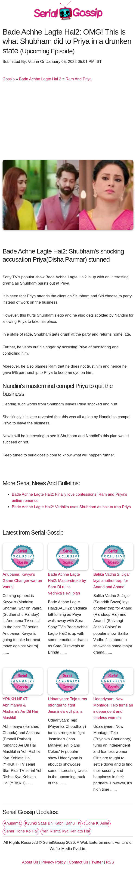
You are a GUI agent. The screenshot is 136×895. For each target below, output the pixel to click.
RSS (110, 862)
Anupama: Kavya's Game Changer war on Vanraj (22, 580)
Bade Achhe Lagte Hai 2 (40, 79)
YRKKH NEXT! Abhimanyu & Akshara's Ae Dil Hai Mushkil (20, 708)
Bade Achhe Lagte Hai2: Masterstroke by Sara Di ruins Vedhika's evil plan (67, 583)
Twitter (97, 862)
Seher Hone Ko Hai (21, 831)
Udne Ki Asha (97, 823)
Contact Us (78, 862)
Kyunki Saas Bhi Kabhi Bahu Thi (53, 823)
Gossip (9, 79)
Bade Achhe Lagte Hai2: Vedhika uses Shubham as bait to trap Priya (71, 507)
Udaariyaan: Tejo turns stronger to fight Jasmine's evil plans (67, 705)
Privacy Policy (53, 862)
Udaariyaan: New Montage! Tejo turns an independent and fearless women (113, 708)
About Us (30, 862)
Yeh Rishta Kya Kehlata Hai (66, 831)
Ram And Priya (78, 79)
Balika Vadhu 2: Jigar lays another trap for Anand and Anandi (111, 580)
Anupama (12, 823)
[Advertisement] (68, 121)
